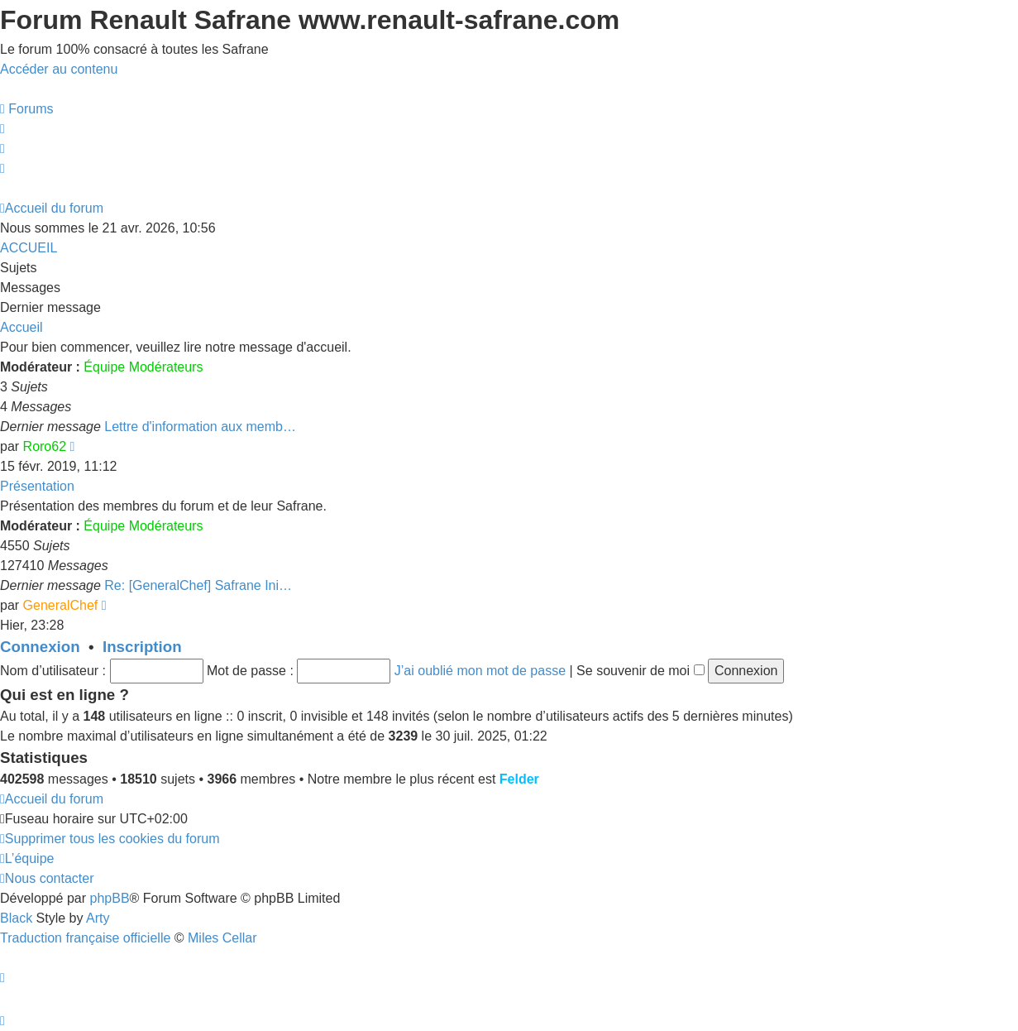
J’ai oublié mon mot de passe (480, 671)
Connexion (40, 646)
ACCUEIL (28, 248)
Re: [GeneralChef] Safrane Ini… (198, 585)
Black (16, 918)
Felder (519, 779)
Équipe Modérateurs (143, 367)
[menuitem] (27, 109)
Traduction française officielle (85, 938)
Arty (97, 918)
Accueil (21, 327)
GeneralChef (60, 605)
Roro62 (44, 446)
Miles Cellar (222, 938)
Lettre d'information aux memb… (200, 427)
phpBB (110, 898)
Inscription (142, 646)
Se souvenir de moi (640, 671)
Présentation (37, 486)
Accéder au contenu (58, 69)
